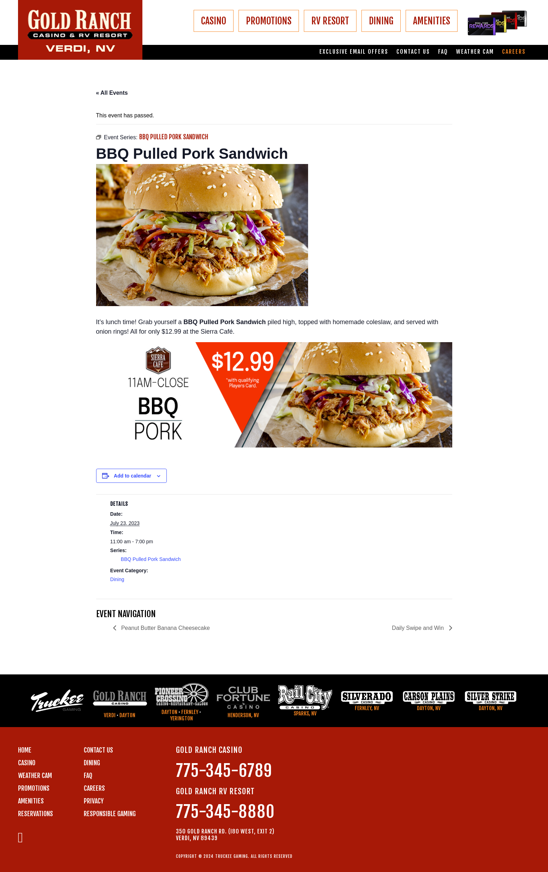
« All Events (112, 93)
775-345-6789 (224, 770)
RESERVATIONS (35, 814)
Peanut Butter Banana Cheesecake (165, 628)
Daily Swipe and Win (418, 628)
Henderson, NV (243, 715)
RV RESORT (330, 21)
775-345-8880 (225, 811)
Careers (514, 52)
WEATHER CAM (35, 775)
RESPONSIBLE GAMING (110, 814)
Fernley (189, 712)
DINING (381, 21)
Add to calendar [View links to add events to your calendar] (132, 476)
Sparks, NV (305, 713)
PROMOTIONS (268, 21)
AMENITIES (431, 21)
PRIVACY (94, 801)
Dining (117, 579)
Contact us (413, 52)
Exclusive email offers (353, 52)
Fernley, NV (367, 708)
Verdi (110, 715)
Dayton (127, 715)
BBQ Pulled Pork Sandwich (151, 559)
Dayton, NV (429, 708)
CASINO (213, 21)
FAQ (443, 52)
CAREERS (94, 788)
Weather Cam (475, 52)
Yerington (181, 718)
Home (24, 750)
